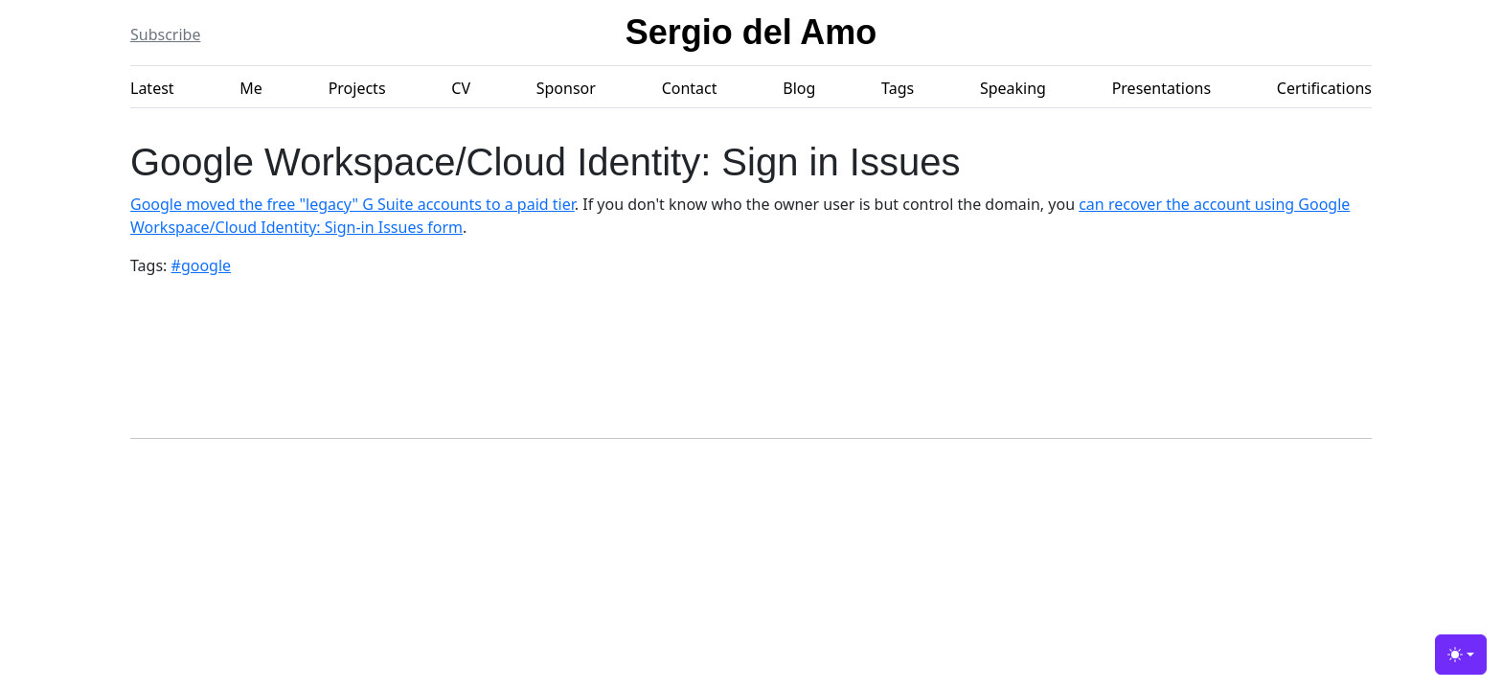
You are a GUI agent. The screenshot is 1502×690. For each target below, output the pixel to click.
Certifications (1324, 88)
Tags (897, 88)
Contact (689, 88)
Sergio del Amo (751, 32)
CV (460, 88)
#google (201, 265)
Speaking (1013, 88)
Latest (152, 88)
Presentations (1161, 88)
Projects (357, 88)
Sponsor (566, 88)
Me (250, 88)
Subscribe (165, 34)
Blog (799, 88)
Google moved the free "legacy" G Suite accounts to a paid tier (352, 204)
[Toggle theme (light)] (1461, 654)
